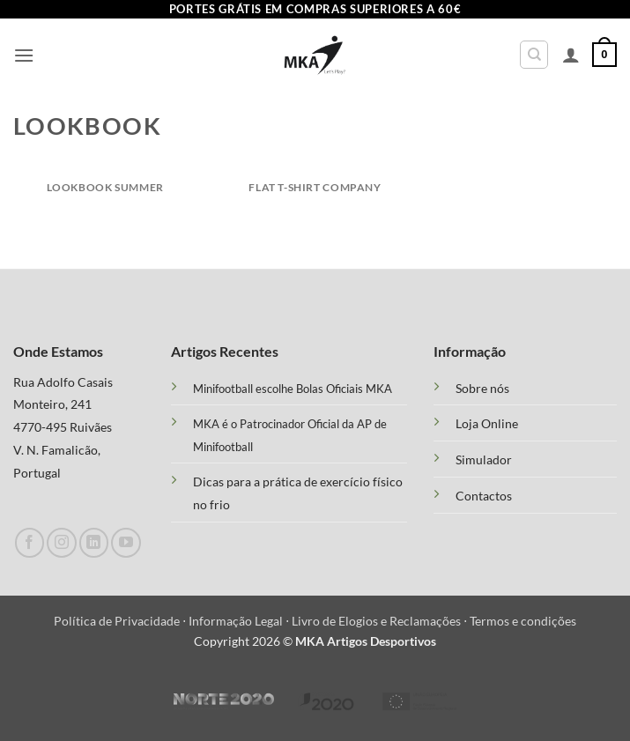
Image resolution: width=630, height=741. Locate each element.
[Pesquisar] (534, 55)
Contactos (484, 496)
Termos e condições (523, 620)
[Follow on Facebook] (29, 542)
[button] (23, 55)
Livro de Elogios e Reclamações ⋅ (381, 620)
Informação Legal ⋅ (240, 620)
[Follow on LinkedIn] (93, 542)
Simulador (484, 460)
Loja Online (487, 424)
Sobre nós (482, 389)
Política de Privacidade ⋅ (121, 620)
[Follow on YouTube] (125, 542)
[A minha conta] (571, 54)
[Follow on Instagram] (61, 542)
